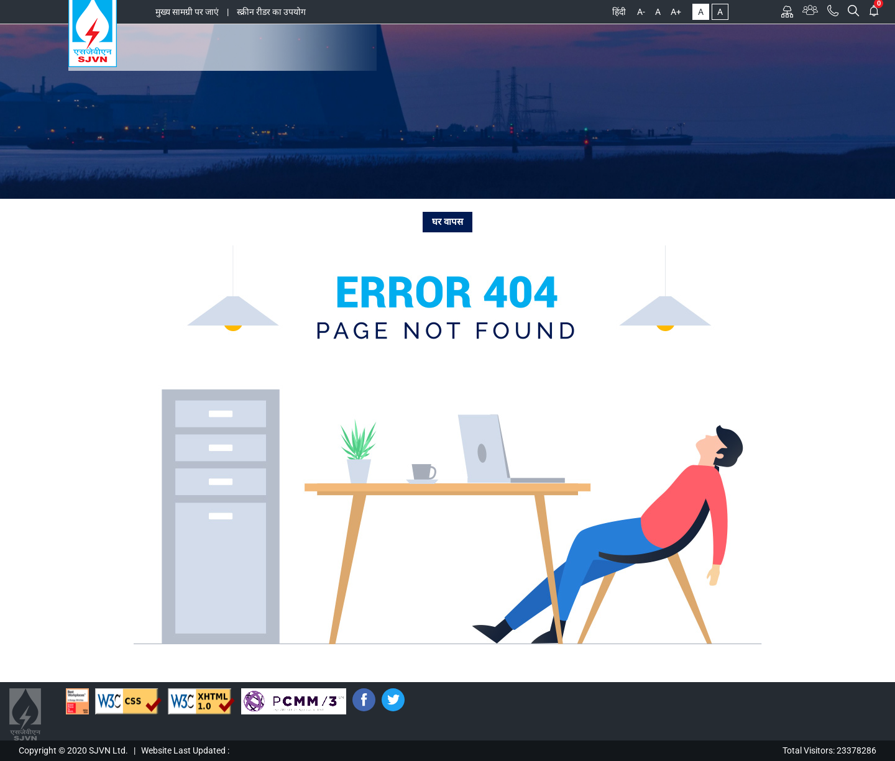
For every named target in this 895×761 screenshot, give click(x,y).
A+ (676, 12)
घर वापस (447, 221)
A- (641, 12)
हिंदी (619, 12)
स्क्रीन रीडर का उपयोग (271, 12)
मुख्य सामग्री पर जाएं (187, 12)
